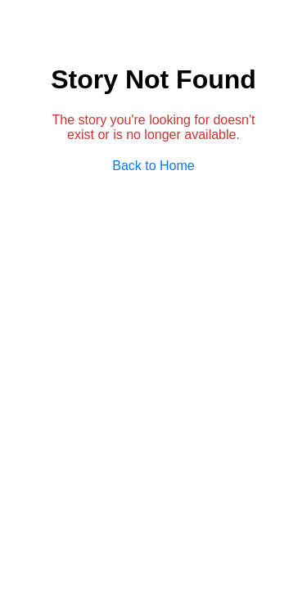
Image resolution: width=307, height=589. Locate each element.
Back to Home (153, 166)
